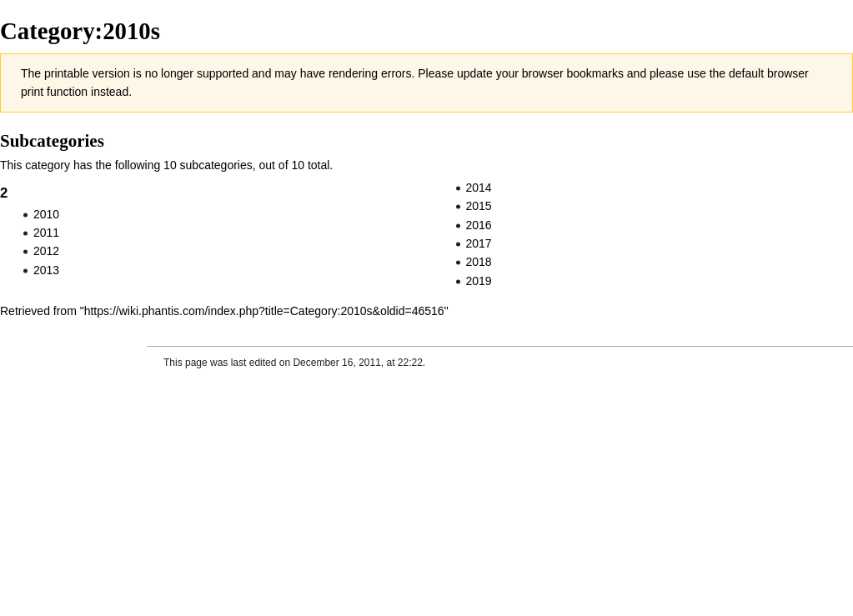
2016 (479, 225)
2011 (46, 232)
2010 (46, 214)
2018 (479, 261)
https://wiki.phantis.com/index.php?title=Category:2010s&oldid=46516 (264, 311)
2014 (479, 187)
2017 (479, 243)
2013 (46, 270)
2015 (479, 206)
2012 (46, 251)
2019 (479, 281)
